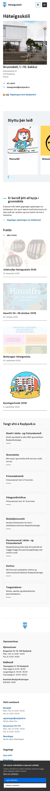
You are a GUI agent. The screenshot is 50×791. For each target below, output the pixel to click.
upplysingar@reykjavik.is (25, 720)
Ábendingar (25, 738)
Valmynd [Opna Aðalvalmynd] (44, 4)
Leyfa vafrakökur (11, 780)
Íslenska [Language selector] (38, 4)
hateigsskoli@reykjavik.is (18, 87)
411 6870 (11, 83)
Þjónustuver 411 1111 (25, 729)
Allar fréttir (12, 239)
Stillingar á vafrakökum (12, 785)
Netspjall (25, 711)
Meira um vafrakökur (10, 774)
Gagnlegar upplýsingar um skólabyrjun (24, 224)
